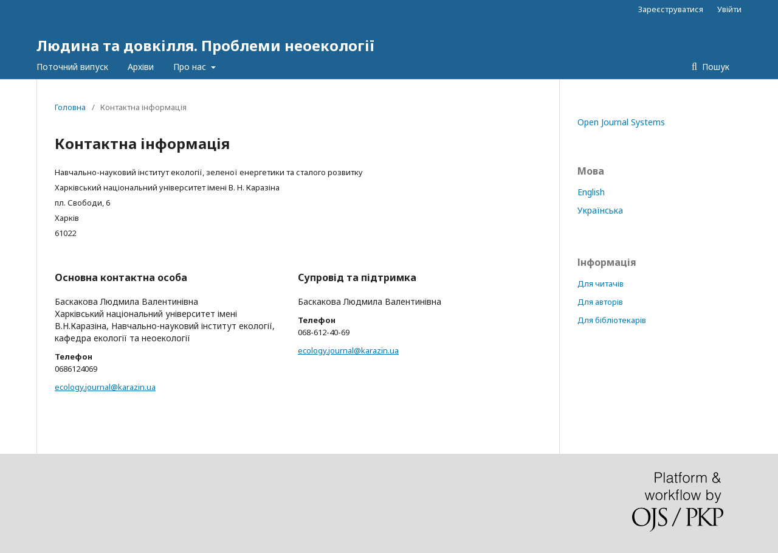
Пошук (714, 66)
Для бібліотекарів (611, 320)
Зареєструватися (670, 9)
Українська (600, 210)
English (591, 192)
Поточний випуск (72, 66)
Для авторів (600, 301)
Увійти (729, 9)
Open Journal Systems (621, 122)
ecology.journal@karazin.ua (105, 386)
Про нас (190, 66)
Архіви (141, 66)
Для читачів (600, 283)
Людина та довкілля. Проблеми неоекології (205, 45)
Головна (70, 107)
